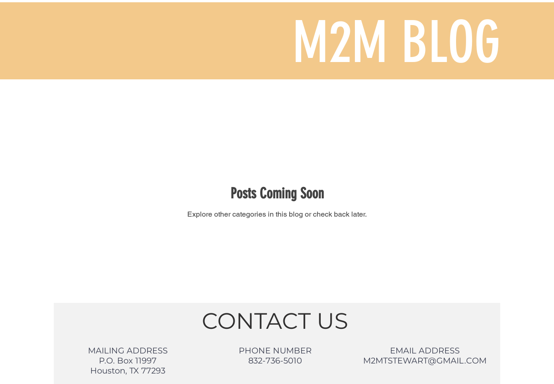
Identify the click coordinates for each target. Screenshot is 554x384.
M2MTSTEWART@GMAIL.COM (425, 361)
